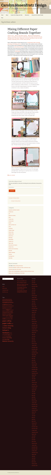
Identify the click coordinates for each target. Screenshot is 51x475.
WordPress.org (5, 292)
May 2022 (33, 315)
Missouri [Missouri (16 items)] (7, 317)
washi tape (28, 39)
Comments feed (5, 290)
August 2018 (34, 389)
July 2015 (33, 456)
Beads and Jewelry (12, 215)
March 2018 (34, 399)
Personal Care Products (13, 245)
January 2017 (34, 424)
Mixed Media (11, 239)
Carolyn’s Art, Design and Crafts (16, 15)
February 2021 (34, 343)
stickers (18, 39)
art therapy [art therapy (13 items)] (4, 307)
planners (33, 38)
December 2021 (34, 325)
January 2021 (34, 345)
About (7, 15)
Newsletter (27, 15)
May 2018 (33, 395)
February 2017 (34, 423)
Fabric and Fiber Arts (12, 224)
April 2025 (33, 282)
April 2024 (33, 293)
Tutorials (10, 254)
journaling (9, 38)
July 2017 (33, 413)
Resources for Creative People (37, 15)
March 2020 (34, 362)
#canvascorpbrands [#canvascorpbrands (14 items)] (5, 299)
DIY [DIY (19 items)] (9, 309)
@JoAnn (30, 35)
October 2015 (34, 450)
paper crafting (19, 38)
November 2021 (34, 327)
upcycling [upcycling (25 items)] (7, 339)
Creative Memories (19, 36)
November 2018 (34, 386)
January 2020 (34, 365)
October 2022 (34, 310)
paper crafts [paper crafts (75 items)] (6, 323)
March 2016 (34, 441)
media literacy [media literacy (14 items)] (11, 315)
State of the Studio (17, 269)
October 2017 (34, 408)
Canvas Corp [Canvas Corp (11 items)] (7, 307)
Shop (2, 17)
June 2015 (33, 458)
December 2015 (34, 447)
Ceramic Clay (11, 219)
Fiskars (27, 36)
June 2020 (33, 356)
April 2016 (33, 439)
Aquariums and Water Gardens (14, 209)
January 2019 (34, 384)
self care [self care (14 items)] (10, 333)
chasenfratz (11, 267)
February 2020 (34, 363)
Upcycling (10, 258)
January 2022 (34, 323)
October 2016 (34, 430)
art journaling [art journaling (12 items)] (12, 305)
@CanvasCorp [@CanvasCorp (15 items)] (9, 304)
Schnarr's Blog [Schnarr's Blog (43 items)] (6, 328)
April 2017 (33, 419)
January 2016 (34, 445)
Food (10, 226)
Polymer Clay (11, 246)
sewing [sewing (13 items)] (3, 334)
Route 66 (10, 250)
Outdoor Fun (11, 241)
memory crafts (14, 38)
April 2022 (33, 317)
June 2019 (33, 378)
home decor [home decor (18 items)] (7, 312)
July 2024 (33, 288)
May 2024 (33, 291)
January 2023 (34, 306)
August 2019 (34, 375)
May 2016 (33, 437)
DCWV (24, 36)
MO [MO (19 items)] (11, 318)
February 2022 (34, 321)
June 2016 (33, 436)
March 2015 (34, 461)
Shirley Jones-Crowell (12, 271)
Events (10, 222)
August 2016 (34, 434)
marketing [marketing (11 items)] (7, 314)
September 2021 (35, 330)
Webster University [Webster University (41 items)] (8, 341)
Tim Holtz (21, 39)
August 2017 (34, 412)
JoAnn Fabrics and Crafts (37, 36)
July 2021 (33, 334)
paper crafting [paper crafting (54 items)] (6, 321)
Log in (3, 286)
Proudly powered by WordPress (13, 472)
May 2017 (33, 417)
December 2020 (34, 347)
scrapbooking (13, 39)
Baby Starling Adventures (18, 265)
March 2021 (34, 341)
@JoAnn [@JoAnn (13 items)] (3, 305)
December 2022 (34, 308)
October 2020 (34, 351)
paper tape (29, 38)
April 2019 (33, 380)
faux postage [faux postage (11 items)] (6, 311)
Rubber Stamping (24, 35)
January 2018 (34, 402)
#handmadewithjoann (36, 35)
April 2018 (33, 397)
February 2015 (34, 463)
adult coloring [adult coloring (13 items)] (7, 305)
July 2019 (33, 376)
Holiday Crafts (11, 233)
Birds (10, 217)
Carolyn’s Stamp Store (14, 198)
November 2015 (34, 448)
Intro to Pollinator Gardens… (22, 282)
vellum (25, 39)
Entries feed (4, 288)
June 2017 (33, 415)
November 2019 (34, 369)
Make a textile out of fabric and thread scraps (22, 267)
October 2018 (34, 387)
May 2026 (33, 280)
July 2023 (33, 301)
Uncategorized (11, 256)
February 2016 (34, 443)
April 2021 (33, 339)
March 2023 (34, 304)
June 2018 (33, 393)
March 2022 (34, 319)
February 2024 (34, 295)
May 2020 (33, 358)
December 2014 (34, 465)
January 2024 (34, 297)
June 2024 (33, 290)
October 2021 (34, 328)
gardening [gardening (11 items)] (9, 311)
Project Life (37, 38)
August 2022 (34, 312)
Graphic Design (11, 230)
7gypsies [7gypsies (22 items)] (5, 304)
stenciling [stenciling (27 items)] (9, 337)
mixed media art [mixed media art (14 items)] (8, 318)
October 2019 (34, 371)
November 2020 (34, 349)
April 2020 (33, 360)
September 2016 (35, 432)
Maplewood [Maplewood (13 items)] (4, 314)
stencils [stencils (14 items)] (3, 339)
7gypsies (9, 36)
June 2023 (33, 303)
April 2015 (33, 460)
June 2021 (33, 336)
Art (9, 213)
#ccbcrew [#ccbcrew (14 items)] (10, 299)
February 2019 (34, 382)
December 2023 (34, 299)
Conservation (11, 221)
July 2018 (33, 391)
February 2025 (34, 284)
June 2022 (33, 314)
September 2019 (35, 373)
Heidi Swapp (31, 36)
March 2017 (34, 421)
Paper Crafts (18, 35)
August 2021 (34, 332)
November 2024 (34, 286)
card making (13, 36)
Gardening (10, 228)
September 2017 (35, 410)
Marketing (10, 237)
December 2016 (34, 426)
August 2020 (34, 354)
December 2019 (34, 367)
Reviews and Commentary (13, 248)
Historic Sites (11, 232)
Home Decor (11, 235)
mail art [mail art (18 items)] (11, 312)
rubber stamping (36, 42)
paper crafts (24, 38)
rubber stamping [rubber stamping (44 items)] (8, 326)
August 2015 (34, 454)
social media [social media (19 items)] (7, 334)
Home (2, 15)
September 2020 (35, 352)
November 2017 (34, 406)
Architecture (11, 211)
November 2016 (34, 428)
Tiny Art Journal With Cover (22, 280)
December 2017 (34, 404)
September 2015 (35, 452)
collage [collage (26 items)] (7, 310)
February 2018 (34, 400)
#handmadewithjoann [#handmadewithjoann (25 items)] (7, 300)
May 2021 (33, 338)
